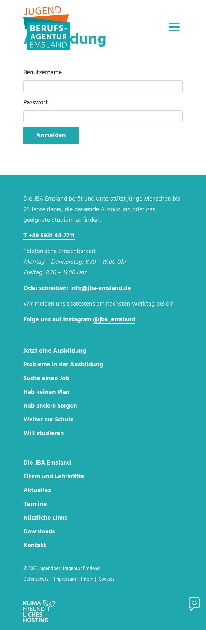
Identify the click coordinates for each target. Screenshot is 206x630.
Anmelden (51, 135)
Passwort (35, 103)
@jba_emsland (114, 320)
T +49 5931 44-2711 (49, 236)
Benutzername (42, 73)
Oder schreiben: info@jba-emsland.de (77, 288)
